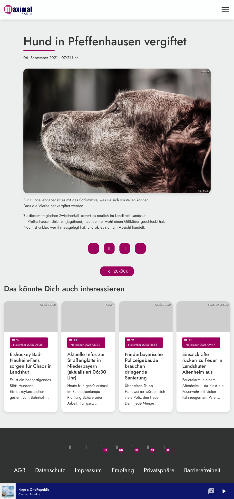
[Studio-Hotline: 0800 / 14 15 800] (86, 447)
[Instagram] (132, 447)
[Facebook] (117, 447)
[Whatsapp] (101, 447)
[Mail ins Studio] (70, 447)
